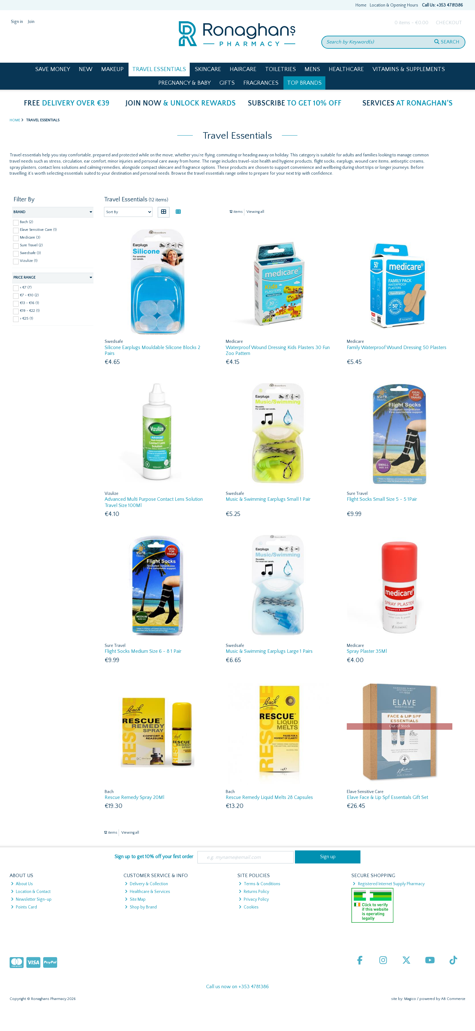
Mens (312, 69)
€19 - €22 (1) (30, 311)
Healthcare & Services (147, 891)
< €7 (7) (26, 287)
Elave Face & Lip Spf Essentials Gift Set (387, 797)
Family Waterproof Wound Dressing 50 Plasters (396, 347)
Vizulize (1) (29, 261)
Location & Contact (31, 891)
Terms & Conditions (259, 883)
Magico (410, 999)
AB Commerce (453, 999)
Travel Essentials (159, 69)
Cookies (249, 907)
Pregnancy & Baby (184, 83)
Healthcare (346, 69)
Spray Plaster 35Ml (367, 651)
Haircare (243, 69)
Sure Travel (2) (31, 245)
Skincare (208, 69)
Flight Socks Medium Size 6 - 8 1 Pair (143, 651)
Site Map (135, 899)
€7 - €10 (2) (29, 295)
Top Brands (304, 83)
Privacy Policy (254, 899)
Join (31, 21)
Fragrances (260, 83)
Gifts (227, 83)
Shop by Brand (141, 907)
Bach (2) (26, 222)
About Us (22, 883)
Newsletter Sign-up (31, 899)
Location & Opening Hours (394, 5)
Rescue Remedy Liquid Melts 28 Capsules (269, 797)
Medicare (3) (30, 237)
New (86, 69)
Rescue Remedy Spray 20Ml (134, 797)
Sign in (17, 21)
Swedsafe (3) (30, 253)
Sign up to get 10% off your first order (154, 856)
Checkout (449, 22)
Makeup (112, 69)
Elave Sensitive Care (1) (38, 230)
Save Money (52, 69)
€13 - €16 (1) (29, 303)
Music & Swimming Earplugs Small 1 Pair (268, 499)
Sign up (328, 856)
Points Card (24, 907)
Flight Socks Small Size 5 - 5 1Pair (382, 499)
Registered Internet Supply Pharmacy (388, 883)
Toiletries (280, 69)
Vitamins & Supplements (409, 69)
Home (360, 5)
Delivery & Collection (146, 883)
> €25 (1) (26, 318)
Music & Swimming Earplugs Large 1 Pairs (269, 651)
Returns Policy (254, 891)
